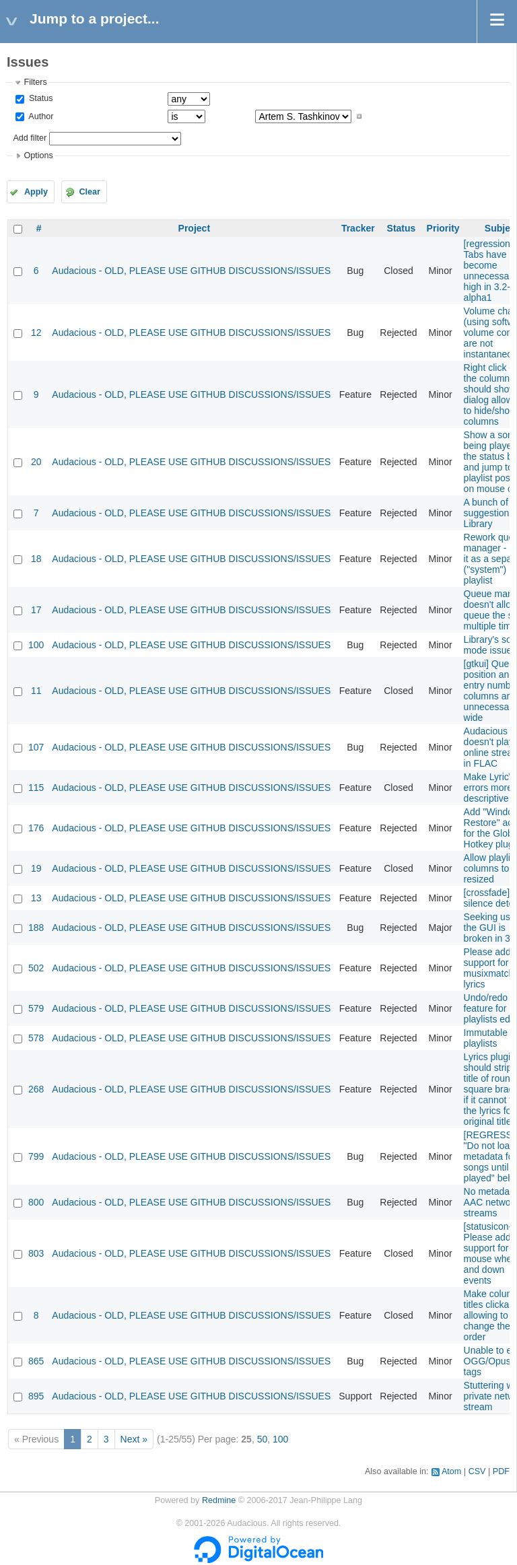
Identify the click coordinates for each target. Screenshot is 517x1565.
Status (39, 98)
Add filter (29, 138)
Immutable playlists (486, 1038)
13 (36, 898)
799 (36, 1156)
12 (36, 332)
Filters (35, 82)
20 (36, 461)
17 (36, 609)
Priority (443, 228)
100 (36, 644)
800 (36, 1202)
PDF (501, 1471)
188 (36, 927)
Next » (133, 1439)
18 (36, 558)
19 (36, 868)
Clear (89, 192)
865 (36, 1361)
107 (36, 747)
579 (36, 1008)
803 (36, 1253)
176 (36, 828)
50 (262, 1439)
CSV (477, 1471)
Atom (451, 1471)
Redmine (219, 1500)
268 (36, 1089)
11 (36, 690)
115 (36, 787)
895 (36, 1396)
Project (194, 228)
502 (36, 968)
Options (38, 155)
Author (39, 116)
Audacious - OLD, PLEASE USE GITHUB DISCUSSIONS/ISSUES (191, 270)
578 (36, 1038)
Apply (36, 192)
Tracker (358, 228)
